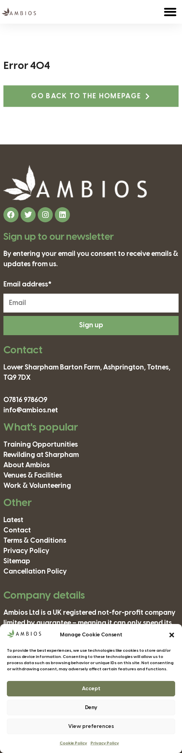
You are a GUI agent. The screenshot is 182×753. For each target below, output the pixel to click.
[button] (171, 635)
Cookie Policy (73, 743)
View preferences (91, 726)
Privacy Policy (104, 743)
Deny (91, 707)
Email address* (27, 284)
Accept (91, 689)
